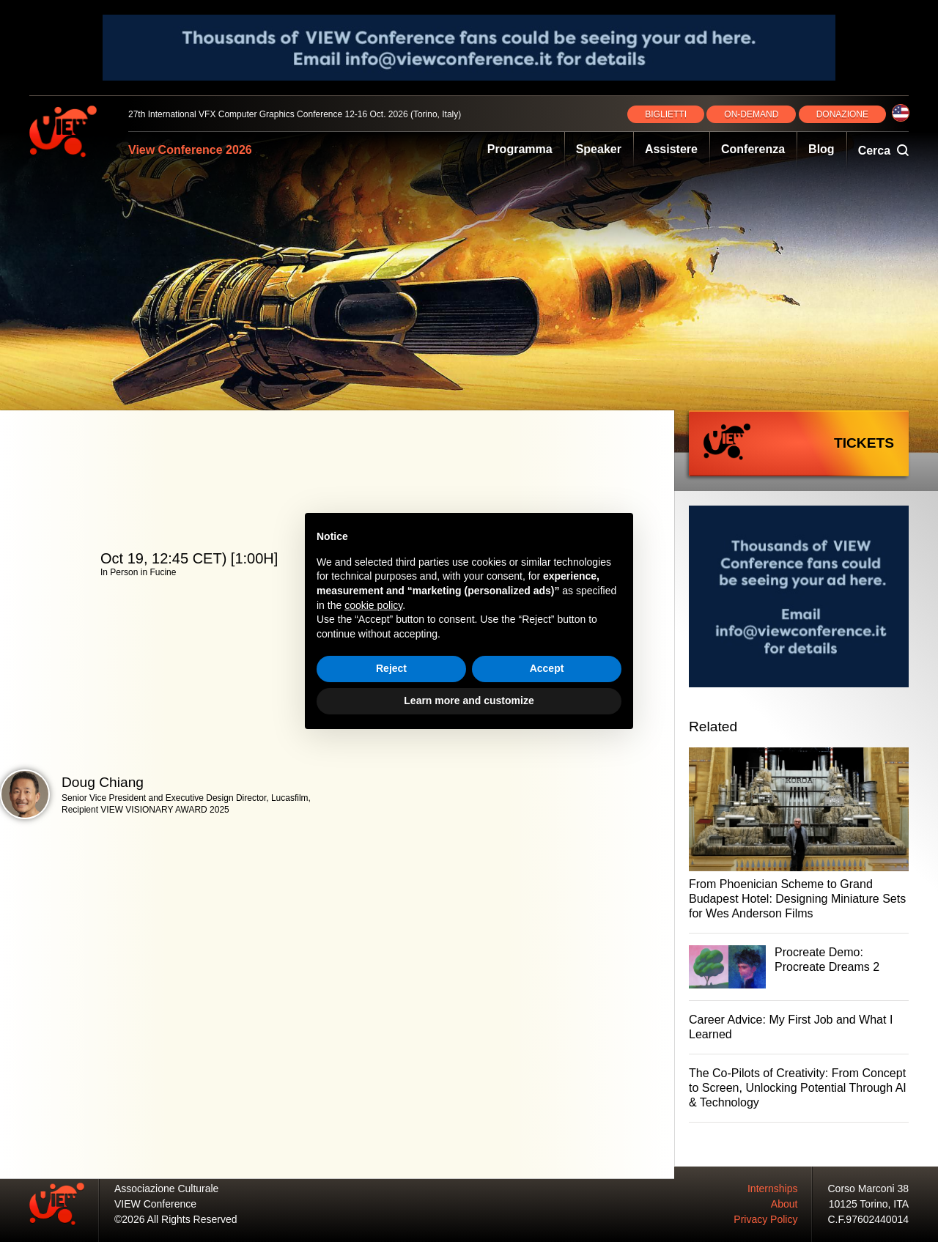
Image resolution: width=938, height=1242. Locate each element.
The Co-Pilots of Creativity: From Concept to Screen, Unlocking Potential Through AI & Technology (797, 1088)
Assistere (671, 149)
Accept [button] (547, 668)
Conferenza (753, 149)
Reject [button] (391, 668)
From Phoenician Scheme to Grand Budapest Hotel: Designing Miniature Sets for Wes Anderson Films (797, 899)
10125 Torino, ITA (869, 1204)
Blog (821, 149)
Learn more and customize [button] (468, 700)
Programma (520, 149)
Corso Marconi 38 (868, 1188)
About (784, 1204)
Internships (772, 1188)
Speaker (598, 149)
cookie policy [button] (373, 605)
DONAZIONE (842, 114)
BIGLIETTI (666, 114)
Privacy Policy (765, 1219)
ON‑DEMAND (751, 114)
